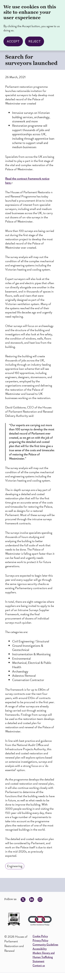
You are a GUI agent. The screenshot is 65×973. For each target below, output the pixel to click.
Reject (34, 41)
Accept (13, 41)
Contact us (39, 965)
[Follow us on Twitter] (23, 899)
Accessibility (40, 949)
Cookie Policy (40, 936)
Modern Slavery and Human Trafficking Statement (44, 957)
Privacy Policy (40, 940)
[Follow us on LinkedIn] (31, 899)
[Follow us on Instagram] (40, 899)
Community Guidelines (45, 945)
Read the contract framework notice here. (27, 180)
